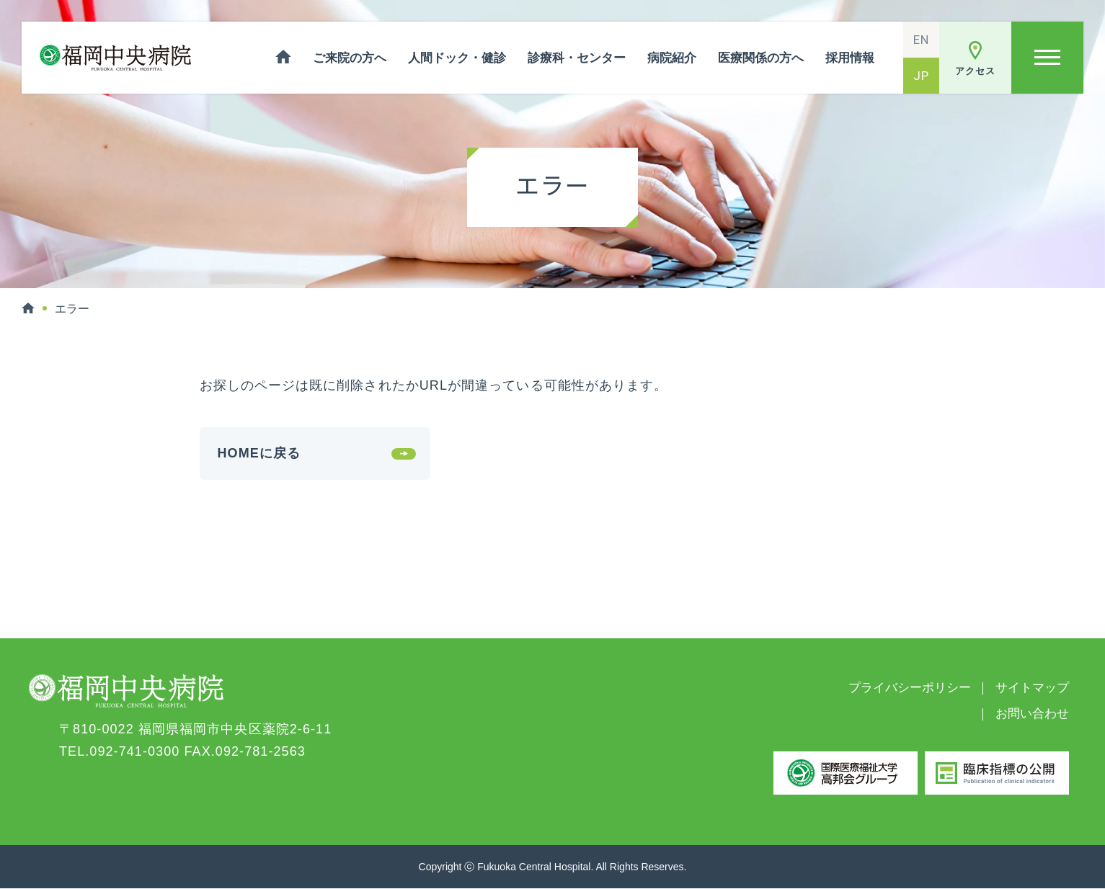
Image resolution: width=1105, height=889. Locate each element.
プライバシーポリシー (909, 687)
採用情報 (849, 58)
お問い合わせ (1032, 713)
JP (921, 75)
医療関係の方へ (761, 58)
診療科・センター (577, 58)
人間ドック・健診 (457, 58)
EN (921, 39)
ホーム (283, 58)
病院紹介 (671, 58)
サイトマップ (1032, 687)
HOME (28, 308)
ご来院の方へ (349, 58)
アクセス (975, 71)
